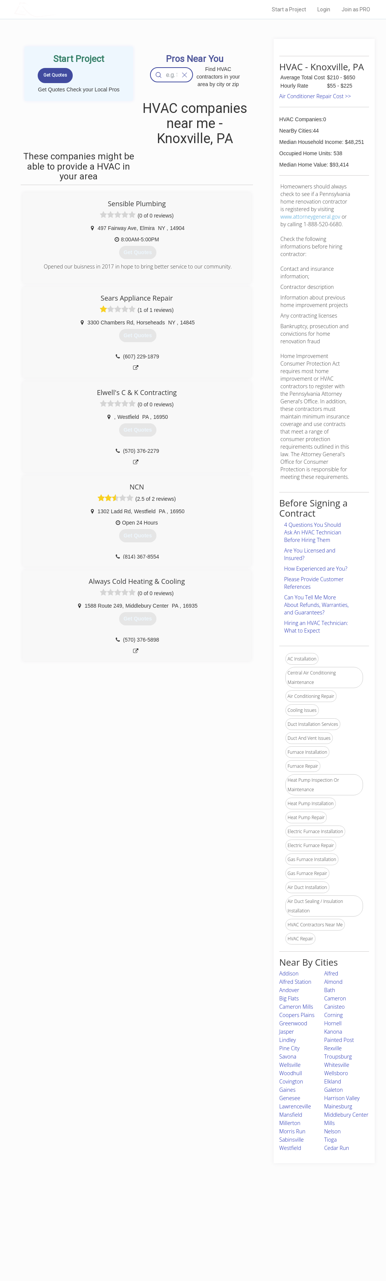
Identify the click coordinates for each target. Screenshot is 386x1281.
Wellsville (290, 1064)
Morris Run (292, 1131)
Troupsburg (338, 1056)
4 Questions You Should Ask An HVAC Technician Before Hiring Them (312, 532)
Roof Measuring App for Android (187, 1251)
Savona (287, 1056)
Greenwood (293, 1023)
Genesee (289, 1098)
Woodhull (290, 1073)
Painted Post (339, 1039)
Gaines (287, 1089)
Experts (162, 1226)
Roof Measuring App (175, 1234)
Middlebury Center (346, 1114)
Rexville (333, 1048)
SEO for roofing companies (286, 1251)
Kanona (333, 1031)
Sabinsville (291, 1139)
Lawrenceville (295, 1106)
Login (323, 9)
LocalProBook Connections (287, 1243)
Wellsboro (336, 1073)
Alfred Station (295, 981)
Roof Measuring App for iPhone (186, 1243)
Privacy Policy (273, 1226)
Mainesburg (338, 1106)
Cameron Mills (296, 1006)
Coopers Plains (296, 1015)
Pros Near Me (84, 1226)
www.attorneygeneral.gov (310, 216)
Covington (291, 1081)
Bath (329, 990)
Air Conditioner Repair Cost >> (315, 96)
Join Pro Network (171, 1217)
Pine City (289, 1048)
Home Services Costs (93, 1217)
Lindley (287, 1039)
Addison (289, 973)
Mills (329, 1123)
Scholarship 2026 (277, 1217)
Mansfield (290, 1114)
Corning (333, 1015)
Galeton (333, 1089)
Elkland (332, 1081)
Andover (289, 990)
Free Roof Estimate (90, 1243)
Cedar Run (336, 1147)
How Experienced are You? (316, 568)
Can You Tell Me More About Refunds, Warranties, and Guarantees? (316, 605)
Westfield (290, 1147)
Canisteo (334, 1006)
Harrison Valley (342, 1098)
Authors (267, 1234)
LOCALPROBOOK (58, 9)
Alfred (331, 973)
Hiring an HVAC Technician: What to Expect (316, 626)
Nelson (332, 1131)
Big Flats (289, 998)
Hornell (333, 1023)
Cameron (335, 998)
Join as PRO (356, 9)
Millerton (289, 1123)
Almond (333, 981)
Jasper (286, 1031)
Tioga (330, 1139)
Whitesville (336, 1064)
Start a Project (289, 9)
